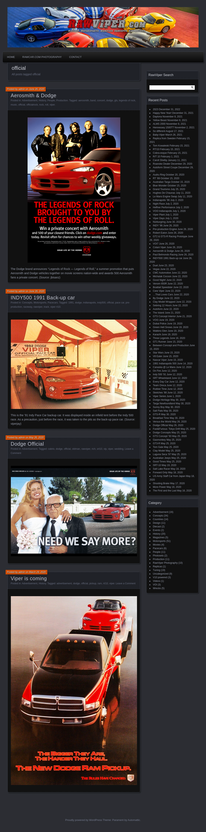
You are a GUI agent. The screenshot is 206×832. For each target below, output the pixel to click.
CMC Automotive (162, 272)
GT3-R (156, 443)
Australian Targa (161, 182)
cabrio (51, 448)
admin (22, 89)
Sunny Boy (159, 407)
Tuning (156, 570)
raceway (27, 306)
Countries (158, 519)
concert (101, 100)
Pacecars (53, 302)
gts (115, 100)
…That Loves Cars (163, 294)
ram (100, 583)
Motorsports (40, 302)
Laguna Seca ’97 (162, 454)
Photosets (158, 555)
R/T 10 (156, 156)
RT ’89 (156, 178)
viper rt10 (55, 306)
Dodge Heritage (161, 399)
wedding (119, 448)
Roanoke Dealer (161, 163)
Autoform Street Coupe (165, 167)
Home (11, 57)
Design (156, 523)
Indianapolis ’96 (161, 200)
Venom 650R (160, 283)
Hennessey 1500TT (163, 127)
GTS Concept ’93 (162, 436)
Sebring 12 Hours (162, 305)
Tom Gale (158, 447)
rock (41, 104)
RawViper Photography (165, 562)
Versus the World (162, 421)
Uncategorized (160, 573)
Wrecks (157, 588)
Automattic (134, 820)
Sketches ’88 (160, 392)
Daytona (157, 116)
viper (52, 104)
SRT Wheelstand (162, 378)
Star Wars (158, 352)
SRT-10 (157, 465)
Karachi (157, 334)
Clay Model (159, 450)
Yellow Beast (160, 120)
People (51, 100)
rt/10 (105, 583)
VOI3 (155, 320)
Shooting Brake (161, 483)
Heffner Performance (164, 207)
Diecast (157, 526)
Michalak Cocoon (162, 276)
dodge (109, 100)
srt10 (99, 448)
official (21, 104)
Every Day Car (161, 381)
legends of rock (127, 100)
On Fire (157, 370)
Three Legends (161, 338)
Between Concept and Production (171, 345)
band (93, 100)
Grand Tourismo (161, 189)
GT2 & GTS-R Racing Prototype (170, 236)
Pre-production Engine (165, 229)
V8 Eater (157, 356)
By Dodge (158, 298)
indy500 (101, 302)
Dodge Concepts (162, 432)
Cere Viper (158, 291)
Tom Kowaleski (161, 145)
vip (105, 448)
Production (62, 100)
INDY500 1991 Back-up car (43, 297)
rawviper (37, 306)
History (42, 100)
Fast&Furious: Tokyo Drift (166, 428)
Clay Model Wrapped (164, 301)
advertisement (64, 583)
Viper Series (159, 396)
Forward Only (160, 472)
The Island (158, 312)
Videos (156, 581)
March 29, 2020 (37, 572)
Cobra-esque (160, 153)
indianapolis (89, 302)
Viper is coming (29, 578)
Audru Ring (159, 174)
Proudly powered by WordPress (83, 820)
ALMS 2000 (159, 123)
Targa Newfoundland (164, 403)
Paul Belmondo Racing (165, 254)
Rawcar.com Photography (42, 57)
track (46, 306)
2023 (155, 109)
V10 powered (160, 577)
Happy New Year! (162, 113)
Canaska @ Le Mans (164, 367)
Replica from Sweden (164, 138)
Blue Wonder (160, 185)
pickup (92, 583)
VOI (155, 584)
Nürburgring (159, 222)
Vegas (156, 269)
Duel (155, 265)
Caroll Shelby (160, 160)
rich (94, 448)
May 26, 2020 (36, 437)
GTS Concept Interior (164, 316)
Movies (157, 544)
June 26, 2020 (36, 89)
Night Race (159, 203)
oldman (76, 448)
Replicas (157, 566)
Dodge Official (27, 444)
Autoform (158, 309)
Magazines (159, 537)
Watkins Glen (160, 330)
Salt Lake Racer (161, 468)
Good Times (159, 461)
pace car (119, 302)
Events (156, 530)
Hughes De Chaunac (164, 192)
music (14, 104)
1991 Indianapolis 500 (164, 363)
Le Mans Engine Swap (165, 196)
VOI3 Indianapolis (162, 211)
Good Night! (159, 280)
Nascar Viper (160, 360)
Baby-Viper (159, 134)
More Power (159, 487)
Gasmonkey (159, 439)
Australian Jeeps (162, 458)
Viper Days (159, 218)
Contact (75, 57)
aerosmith (83, 100)
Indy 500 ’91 (159, 374)
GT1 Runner (159, 341)
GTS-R (156, 414)
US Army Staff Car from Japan (169, 476)
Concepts (27, 302)
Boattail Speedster (163, 287)
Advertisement (29, 100)
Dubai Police (159, 323)
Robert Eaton (160, 232)
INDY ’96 (158, 225)
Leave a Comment (125, 583)
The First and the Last (164, 490)
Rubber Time (160, 389)
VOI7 (155, 243)
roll (46, 104)
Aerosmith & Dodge (33, 95)
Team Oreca (159, 385)
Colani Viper (159, 247)
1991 (71, 302)
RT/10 (156, 149)
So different (159, 131)
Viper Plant (159, 214)
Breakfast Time (161, 418)
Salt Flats (158, 410)
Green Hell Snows (162, 327)
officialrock (32, 104)
